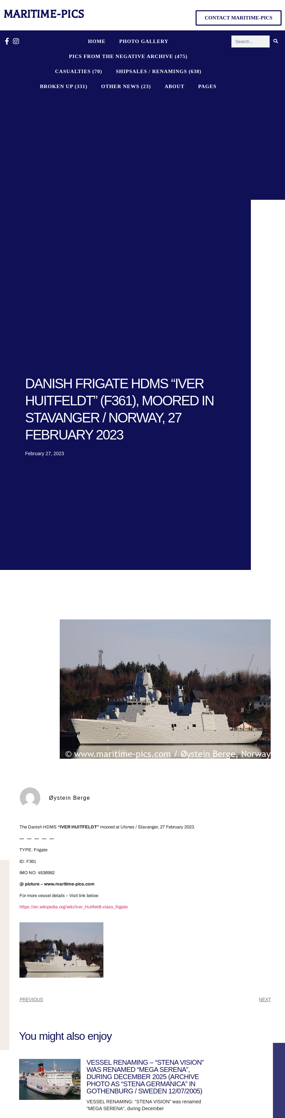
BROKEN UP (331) (63, 86)
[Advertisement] (128, 145)
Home (97, 41)
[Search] (276, 41)
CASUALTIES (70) (78, 71)
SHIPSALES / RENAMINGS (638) (158, 71)
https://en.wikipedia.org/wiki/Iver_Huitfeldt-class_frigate (73, 907)
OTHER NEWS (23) (126, 86)
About (174, 86)
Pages (207, 86)
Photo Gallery (143, 41)
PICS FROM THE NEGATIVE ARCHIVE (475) (128, 56)
